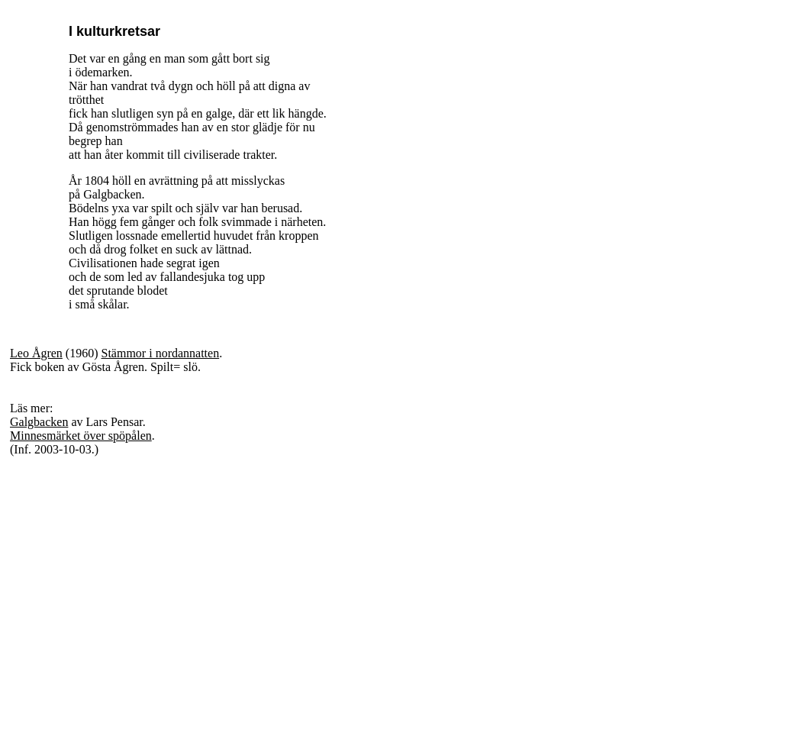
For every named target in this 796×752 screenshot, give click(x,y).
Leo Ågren (36, 353)
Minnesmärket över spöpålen (81, 435)
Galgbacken (39, 421)
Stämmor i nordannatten (161, 353)
